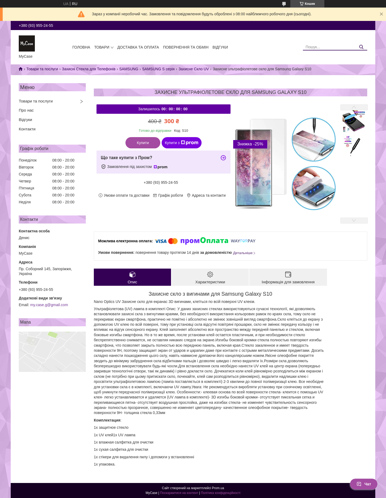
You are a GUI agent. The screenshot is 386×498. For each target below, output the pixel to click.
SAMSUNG (128, 69)
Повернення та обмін (186, 47)
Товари (101, 47)
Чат (364, 484)
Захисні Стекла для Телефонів (89, 69)
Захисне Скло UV (194, 69)
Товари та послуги (42, 69)
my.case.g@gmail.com (49, 305)
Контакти (27, 129)
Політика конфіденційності (220, 493)
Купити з (181, 142)
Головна (81, 47)
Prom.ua (218, 488)
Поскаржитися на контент (179, 493)
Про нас (26, 110)
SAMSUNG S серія (158, 69)
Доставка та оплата (138, 47)
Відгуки (220, 47)
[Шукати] (361, 47)
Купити (143, 143)
